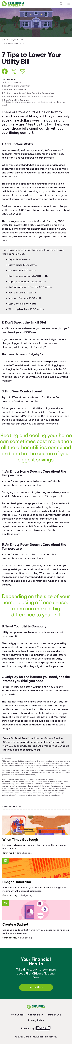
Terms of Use (53, 1015)
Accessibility (35, 1015)
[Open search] (61, 4)
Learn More (36, 987)
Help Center (17, 1015)
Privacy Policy (36, 1020)
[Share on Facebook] (5, 71)
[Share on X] (13, 72)
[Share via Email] (23, 71)
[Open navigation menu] (68, 4)
